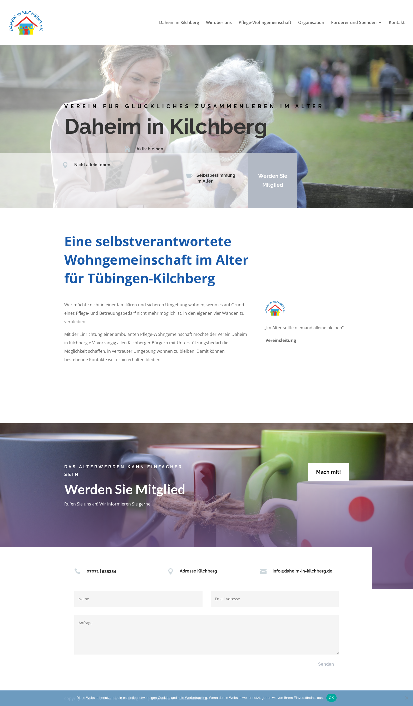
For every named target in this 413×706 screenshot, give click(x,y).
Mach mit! (328, 472)
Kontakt (397, 23)
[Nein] (406, 697)
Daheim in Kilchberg (179, 23)
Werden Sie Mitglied (269, 180)
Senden (326, 664)
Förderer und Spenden (354, 23)
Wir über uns (219, 23)
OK (331, 698)
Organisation (311, 23)
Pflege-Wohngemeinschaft (265, 23)
